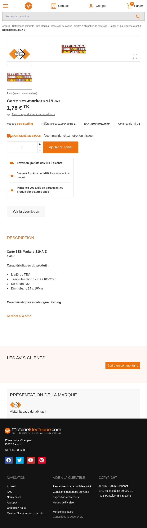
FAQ (9, 491)
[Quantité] (22, 147)
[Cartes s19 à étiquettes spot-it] (125, 26)
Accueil (11, 486)
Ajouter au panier (60, 147)
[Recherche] (67, 16)
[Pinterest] (42, 460)
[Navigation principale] (5, 6)
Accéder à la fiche (19, 316)
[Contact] (60, 6)
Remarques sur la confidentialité (72, 486)
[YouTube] (31, 460)
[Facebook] (9, 460)
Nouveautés (14, 497)
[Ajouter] (39, 144)
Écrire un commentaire (122, 365)
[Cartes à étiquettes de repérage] (91, 26)
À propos (12, 502)
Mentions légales (63, 511)
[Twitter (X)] (20, 460)
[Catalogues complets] (23, 26)
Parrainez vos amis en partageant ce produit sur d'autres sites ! (40, 189)
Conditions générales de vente (71, 491)
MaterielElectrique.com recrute (25, 513)
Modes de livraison (64, 502)
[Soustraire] (39, 150)
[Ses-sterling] (42, 26)
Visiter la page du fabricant (28, 411)
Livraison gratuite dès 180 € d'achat (39, 162)
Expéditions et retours (66, 497)
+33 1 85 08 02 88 (15, 450)
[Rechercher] (138, 16)
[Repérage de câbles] (62, 26)
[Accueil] (6, 26)
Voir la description (26, 211)
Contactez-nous (16, 507)
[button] (97, 6)
